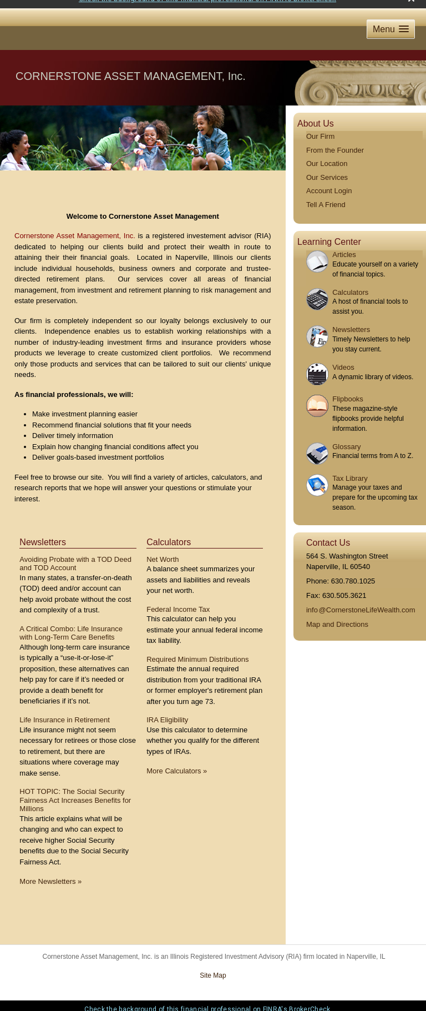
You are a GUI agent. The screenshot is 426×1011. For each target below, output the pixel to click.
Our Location (326, 156)
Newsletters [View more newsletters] (42, 535)
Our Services (327, 170)
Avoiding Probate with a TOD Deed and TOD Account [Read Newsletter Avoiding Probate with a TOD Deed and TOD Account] (75, 556)
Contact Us (328, 535)
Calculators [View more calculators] (168, 535)
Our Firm (320, 129)
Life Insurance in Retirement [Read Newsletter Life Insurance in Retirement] (64, 712)
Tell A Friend (326, 197)
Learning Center (329, 234)
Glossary (346, 439)
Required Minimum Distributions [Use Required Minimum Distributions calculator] (197, 652)
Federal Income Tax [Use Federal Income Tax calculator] (178, 601)
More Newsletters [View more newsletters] (50, 874)
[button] (391, 22)
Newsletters (351, 322)
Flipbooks (347, 392)
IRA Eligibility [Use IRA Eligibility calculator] (167, 712)
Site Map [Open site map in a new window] (213, 968)
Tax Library (350, 470)
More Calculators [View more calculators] (176, 763)
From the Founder (335, 143)
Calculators (350, 285)
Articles (344, 247)
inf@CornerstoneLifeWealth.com (360, 602)
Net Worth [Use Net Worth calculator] (162, 551)
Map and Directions (337, 617)
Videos (343, 360)
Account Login (329, 183)
